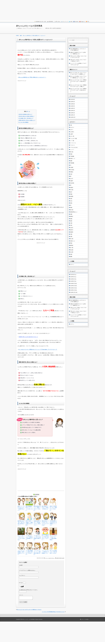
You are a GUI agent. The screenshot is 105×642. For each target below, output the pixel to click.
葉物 (71, 218)
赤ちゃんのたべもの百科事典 (29, 26)
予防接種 (72, 156)
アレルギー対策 (73, 138)
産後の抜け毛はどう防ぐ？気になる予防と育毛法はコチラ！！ (21, 523)
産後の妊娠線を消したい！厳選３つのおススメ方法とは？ (37, 508)
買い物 (71, 238)
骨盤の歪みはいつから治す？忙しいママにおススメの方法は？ (45, 523)
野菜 (71, 243)
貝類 (71, 236)
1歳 (71, 125)
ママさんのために (74, 147)
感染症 (71, 187)
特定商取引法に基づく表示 (41, 21)
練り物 (71, 209)
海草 (71, 198)
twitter (71, 21)
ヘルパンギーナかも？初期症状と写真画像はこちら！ (45, 552)
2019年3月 (72, 110)
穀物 (71, 207)
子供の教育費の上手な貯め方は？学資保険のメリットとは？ (53, 523)
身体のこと (72, 241)
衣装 (71, 225)
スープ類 (72, 140)
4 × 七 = (22, 582)
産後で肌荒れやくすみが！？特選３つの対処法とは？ (45, 507)
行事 (71, 223)
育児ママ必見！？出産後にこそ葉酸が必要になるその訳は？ (29, 523)
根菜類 (71, 196)
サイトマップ (65, 21)
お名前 (20, 565)
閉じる (28, 111)
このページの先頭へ (84, 619)
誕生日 (71, 229)
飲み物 (63, 558)
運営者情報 (50, 21)
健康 (57, 558)
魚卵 (71, 254)
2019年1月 (72, 115)
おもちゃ (72, 127)
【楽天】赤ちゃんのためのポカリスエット (28, 336)
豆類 (71, 234)
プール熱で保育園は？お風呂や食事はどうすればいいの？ (29, 552)
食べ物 (71, 247)
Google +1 (83, 21)
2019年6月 (72, 103)
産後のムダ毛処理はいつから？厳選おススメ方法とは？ (53, 508)
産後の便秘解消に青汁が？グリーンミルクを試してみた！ (29, 508)
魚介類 (71, 252)
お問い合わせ (57, 21)
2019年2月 (72, 112)
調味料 (71, 232)
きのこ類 (72, 136)
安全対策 (72, 183)
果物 (71, 194)
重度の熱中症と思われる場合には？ (27, 120)
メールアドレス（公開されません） (27, 570)
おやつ (71, 129)
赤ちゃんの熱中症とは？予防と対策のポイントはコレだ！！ (32, 77)
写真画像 (72, 163)
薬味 (71, 220)
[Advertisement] (52, 10)
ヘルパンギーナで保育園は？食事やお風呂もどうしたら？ (21, 552)
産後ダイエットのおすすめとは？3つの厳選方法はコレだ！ (21, 508)
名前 (71, 174)
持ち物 (71, 189)
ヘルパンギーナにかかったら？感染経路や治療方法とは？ (37, 552)
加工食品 (72, 169)
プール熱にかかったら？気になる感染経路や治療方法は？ (37, 537)
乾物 (71, 154)
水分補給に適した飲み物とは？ (26, 118)
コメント (21, 595)
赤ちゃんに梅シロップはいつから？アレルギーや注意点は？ (21, 537)
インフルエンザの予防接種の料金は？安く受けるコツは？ (53, 611)
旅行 (71, 192)
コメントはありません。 (50, 558)
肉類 (71, 214)
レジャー (72, 149)
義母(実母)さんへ (74, 212)
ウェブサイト (22, 575)
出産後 (71, 167)
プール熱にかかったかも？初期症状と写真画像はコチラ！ (29, 537)
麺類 (71, 256)
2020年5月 (72, 101)
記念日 (71, 227)
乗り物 (71, 151)
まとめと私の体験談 (23, 122)
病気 (60, 558)
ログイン (72, 264)
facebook (76, 21)
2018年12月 (72, 117)
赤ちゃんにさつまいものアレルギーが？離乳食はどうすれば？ (29, 609)
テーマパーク (73, 143)
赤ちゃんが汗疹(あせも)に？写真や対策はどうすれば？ (53, 552)
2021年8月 (72, 99)
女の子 (71, 178)
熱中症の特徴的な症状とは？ (25, 114)
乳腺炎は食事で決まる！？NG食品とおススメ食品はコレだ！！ (37, 523)
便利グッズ (72, 158)
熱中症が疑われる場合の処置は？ (26, 116)
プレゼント (72, 145)
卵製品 (71, 171)
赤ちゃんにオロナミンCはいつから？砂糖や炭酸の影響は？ (53, 537)
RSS (88, 21)
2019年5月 (72, 106)
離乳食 (71, 245)
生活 (71, 200)
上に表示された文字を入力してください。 (28, 589)
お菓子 (71, 134)
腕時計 (71, 216)
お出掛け (72, 131)
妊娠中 (71, 180)
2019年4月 (72, 108)
